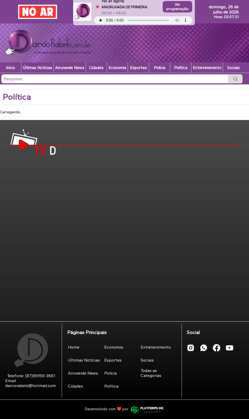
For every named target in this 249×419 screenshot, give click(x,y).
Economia (117, 67)
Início (10, 67)
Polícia (159, 67)
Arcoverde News (69, 67)
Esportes (138, 67)
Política (180, 67)
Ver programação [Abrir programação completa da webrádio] (177, 6)
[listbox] (124, 88)
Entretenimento (207, 67)
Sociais (233, 67)
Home (73, 347)
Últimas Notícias (37, 67)
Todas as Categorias (151, 373)
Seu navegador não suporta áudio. (143, 20)
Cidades (96, 67)
